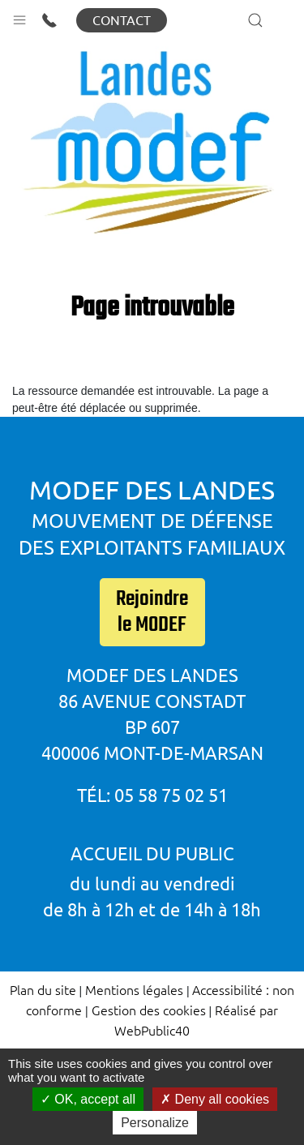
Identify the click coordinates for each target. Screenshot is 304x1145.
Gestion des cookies (149, 1009)
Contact (121, 20)
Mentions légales (134, 989)
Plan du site (43, 989)
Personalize (155, 1123)
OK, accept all (88, 1099)
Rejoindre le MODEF (152, 612)
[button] (19, 16)
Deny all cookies (215, 1099)
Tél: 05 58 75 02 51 (152, 795)
